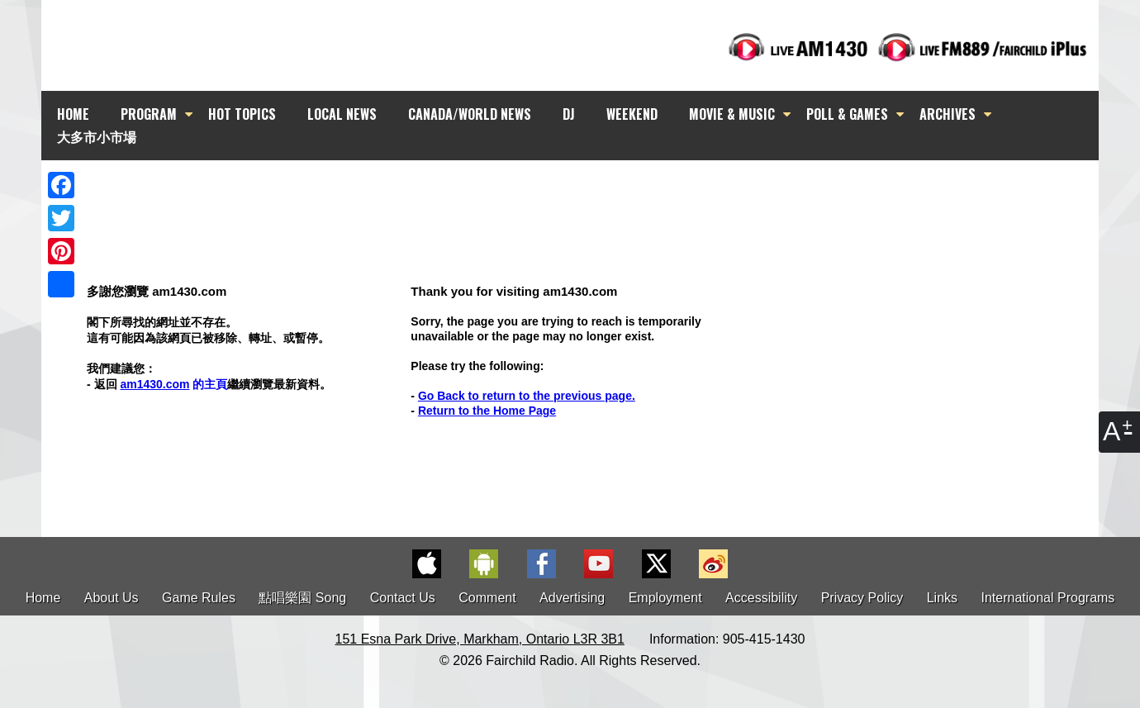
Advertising (572, 598)
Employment (665, 598)
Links (942, 598)
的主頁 (173, 384)
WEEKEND (632, 114)
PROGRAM (149, 114)
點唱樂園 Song (304, 598)
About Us (111, 598)
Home (43, 598)
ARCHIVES (947, 114)
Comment (486, 598)
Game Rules (198, 598)
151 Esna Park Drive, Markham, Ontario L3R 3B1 (480, 639)
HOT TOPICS (242, 114)
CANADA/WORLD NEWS (469, 114)
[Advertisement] (585, 190)
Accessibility (761, 598)
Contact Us (402, 598)
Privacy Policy (862, 598)
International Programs (1048, 598)
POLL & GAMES (847, 114)
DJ (569, 114)
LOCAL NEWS (342, 114)
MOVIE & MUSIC (732, 114)
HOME (73, 114)
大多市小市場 (96, 136)
